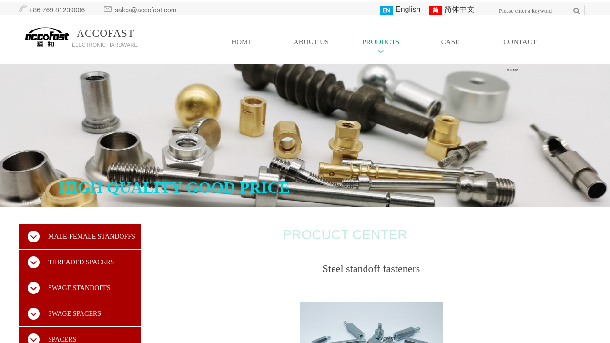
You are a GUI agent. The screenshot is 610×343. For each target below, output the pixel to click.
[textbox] (531, 11)
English (400, 10)
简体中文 (452, 10)
